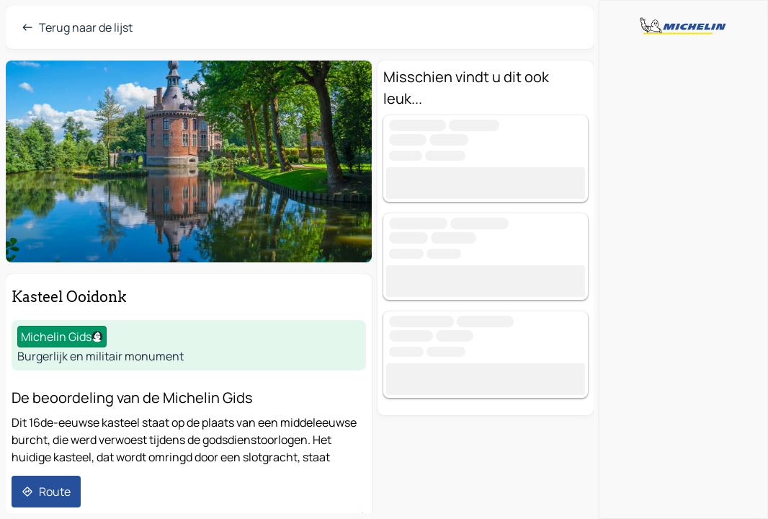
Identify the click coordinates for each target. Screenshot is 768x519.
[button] (189, 161)
